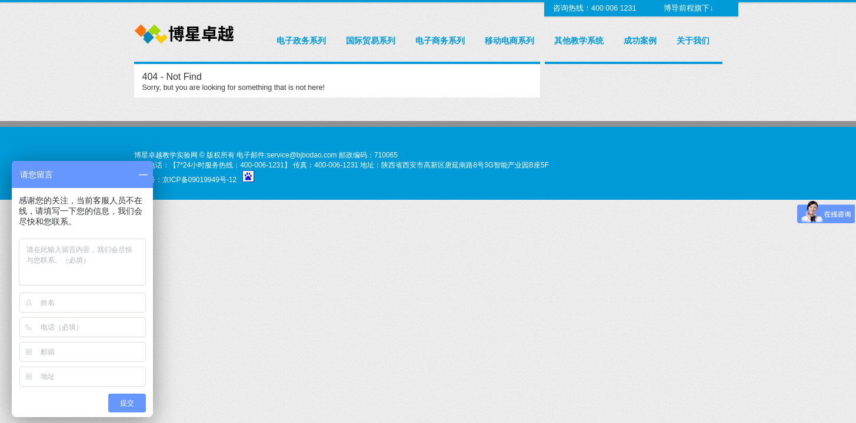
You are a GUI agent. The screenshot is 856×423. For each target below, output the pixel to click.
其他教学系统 (579, 40)
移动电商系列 (509, 40)
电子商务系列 (440, 40)
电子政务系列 (301, 40)
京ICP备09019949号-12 (199, 180)
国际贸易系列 (370, 40)
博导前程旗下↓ (688, 8)
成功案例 (640, 40)
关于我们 (693, 40)
